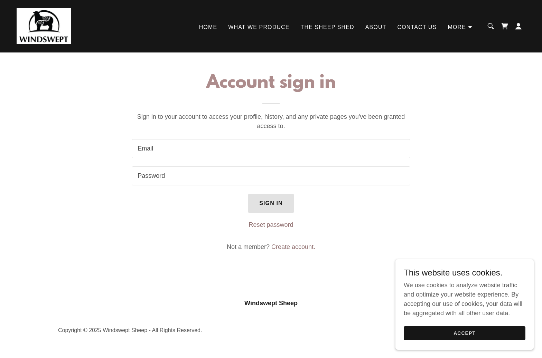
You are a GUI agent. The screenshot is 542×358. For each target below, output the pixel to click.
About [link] (375, 27)
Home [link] (208, 27)
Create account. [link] (293, 246)
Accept (465, 333)
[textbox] (271, 148)
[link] (44, 25)
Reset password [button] (271, 224)
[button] (460, 27)
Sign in (271, 203)
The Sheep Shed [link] (327, 27)
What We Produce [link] (258, 27)
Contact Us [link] (417, 27)
